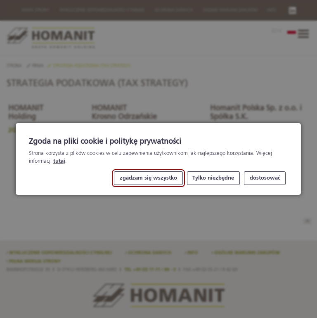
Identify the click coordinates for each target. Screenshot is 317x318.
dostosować (265, 178)
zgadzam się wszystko (148, 178)
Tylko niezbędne (213, 178)
